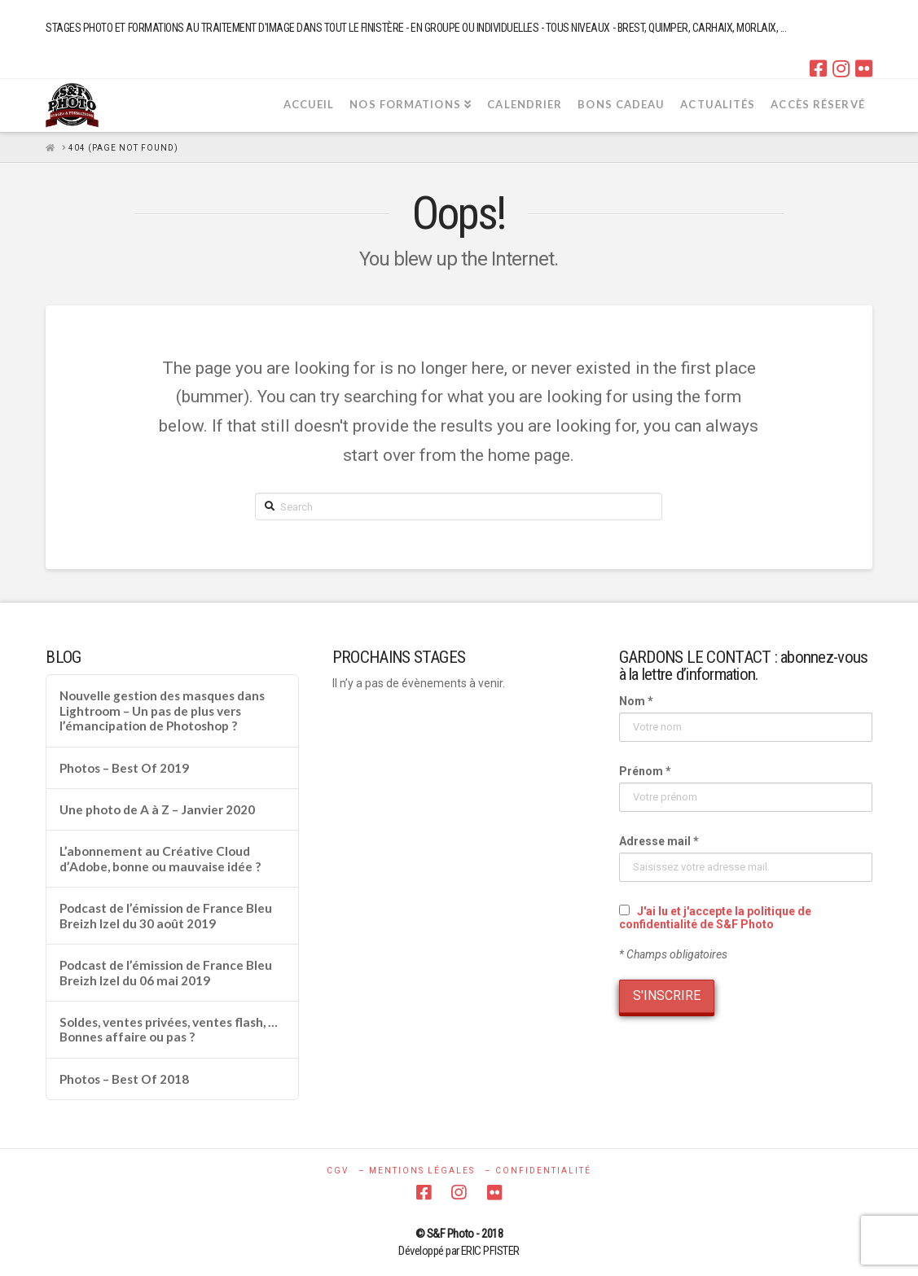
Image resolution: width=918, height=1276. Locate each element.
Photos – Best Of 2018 (124, 1079)
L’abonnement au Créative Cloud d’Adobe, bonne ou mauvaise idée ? (160, 859)
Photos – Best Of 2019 (124, 768)
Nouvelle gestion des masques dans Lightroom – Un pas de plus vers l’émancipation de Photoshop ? (162, 710)
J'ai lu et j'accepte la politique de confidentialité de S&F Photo (715, 918)
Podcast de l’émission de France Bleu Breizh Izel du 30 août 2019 (165, 916)
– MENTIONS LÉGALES (416, 1170)
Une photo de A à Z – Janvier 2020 (157, 809)
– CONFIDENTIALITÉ (538, 1170)
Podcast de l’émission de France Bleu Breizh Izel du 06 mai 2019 (165, 973)
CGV (338, 1170)
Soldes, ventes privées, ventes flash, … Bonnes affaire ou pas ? (168, 1030)
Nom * (636, 701)
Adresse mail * (659, 841)
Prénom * (645, 771)
